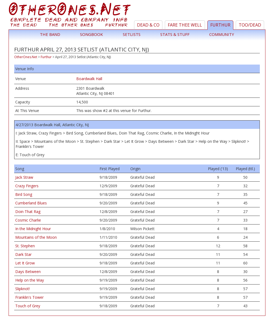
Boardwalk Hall (89, 78)
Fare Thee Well (185, 25)
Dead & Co (148, 25)
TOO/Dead (250, 25)
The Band (50, 34)
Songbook (91, 34)
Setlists (131, 34)
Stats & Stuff (174, 34)
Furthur (220, 25)
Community (221, 34)
